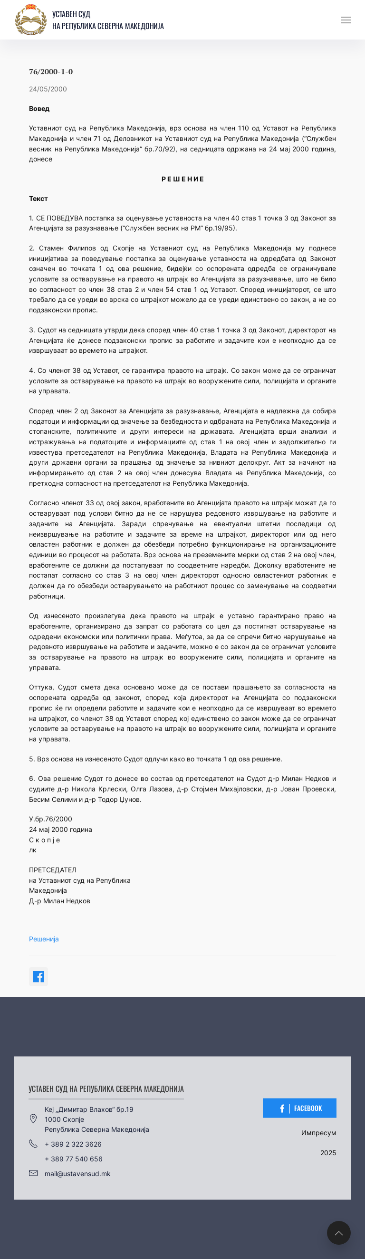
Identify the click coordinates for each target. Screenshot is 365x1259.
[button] (346, 20)
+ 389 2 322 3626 (65, 1144)
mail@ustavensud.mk (70, 1173)
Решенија (44, 939)
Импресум (318, 1132)
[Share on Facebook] (38, 976)
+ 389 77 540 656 (74, 1158)
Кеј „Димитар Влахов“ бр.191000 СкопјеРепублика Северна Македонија (89, 1119)
